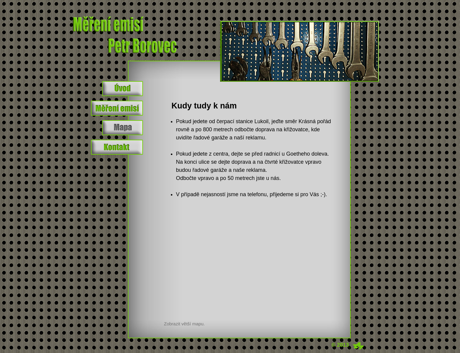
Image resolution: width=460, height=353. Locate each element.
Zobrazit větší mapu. (184, 323)
